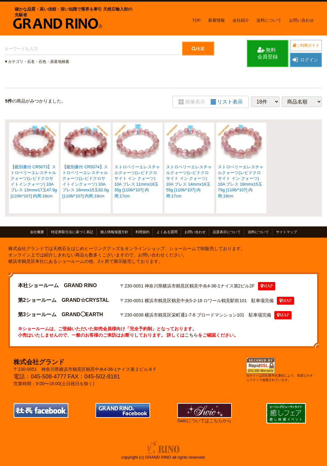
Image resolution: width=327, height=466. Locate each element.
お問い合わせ (301, 20)
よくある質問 (167, 232)
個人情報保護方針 (114, 232)
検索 (198, 48)
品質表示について (227, 232)
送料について (268, 20)
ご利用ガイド (306, 45)
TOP (196, 20)
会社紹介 (240, 20)
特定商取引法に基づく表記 (72, 232)
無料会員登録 (267, 53)
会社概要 (37, 232)
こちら (191, 335)
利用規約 (142, 232)
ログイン (305, 60)
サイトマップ (286, 232)
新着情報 (216, 20)
